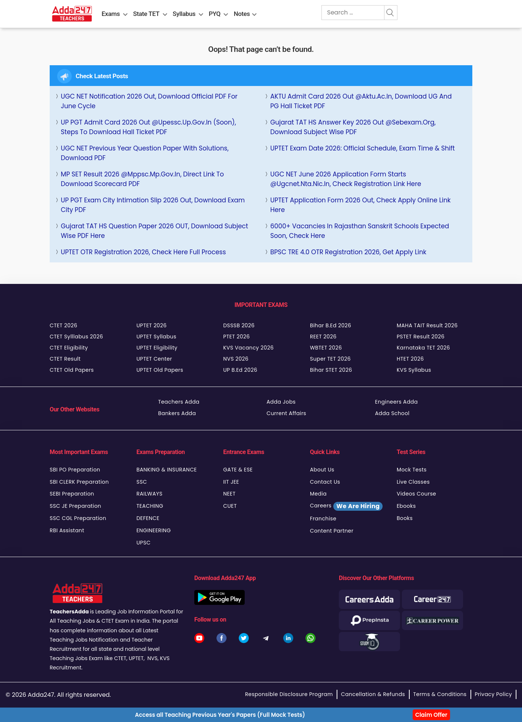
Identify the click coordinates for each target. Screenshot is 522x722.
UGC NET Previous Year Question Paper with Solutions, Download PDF (145, 153)
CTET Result (65, 358)
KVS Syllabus (414, 370)
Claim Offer (431, 715)
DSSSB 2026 (239, 325)
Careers (346, 506)
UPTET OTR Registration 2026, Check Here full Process (143, 252)
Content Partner (331, 530)
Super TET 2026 (330, 358)
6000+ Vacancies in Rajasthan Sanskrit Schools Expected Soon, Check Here (359, 231)
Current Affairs (286, 413)
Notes (242, 13)
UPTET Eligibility (157, 347)
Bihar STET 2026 (331, 370)
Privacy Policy (493, 694)
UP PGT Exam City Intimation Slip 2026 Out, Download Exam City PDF (153, 205)
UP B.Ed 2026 (240, 370)
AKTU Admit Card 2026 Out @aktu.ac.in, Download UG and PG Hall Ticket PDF (361, 101)
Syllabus (184, 13)
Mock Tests (412, 469)
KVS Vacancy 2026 (248, 347)
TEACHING (149, 506)
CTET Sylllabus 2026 (76, 336)
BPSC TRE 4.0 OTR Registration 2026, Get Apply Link (348, 252)
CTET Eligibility (69, 347)
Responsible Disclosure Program (289, 694)
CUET (230, 506)
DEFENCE (147, 518)
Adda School (392, 413)
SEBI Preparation (72, 493)
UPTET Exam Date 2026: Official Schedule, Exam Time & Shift (362, 148)
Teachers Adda (178, 401)
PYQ (215, 13)
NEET (229, 493)
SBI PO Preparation (75, 469)
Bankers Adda (177, 413)
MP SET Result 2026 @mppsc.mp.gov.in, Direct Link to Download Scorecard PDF (142, 179)
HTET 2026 (410, 358)
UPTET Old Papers (159, 370)
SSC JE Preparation (75, 506)
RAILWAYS (149, 493)
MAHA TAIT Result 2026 (427, 325)
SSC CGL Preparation (78, 518)
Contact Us (325, 482)
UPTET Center (154, 358)
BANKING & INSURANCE (166, 469)
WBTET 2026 (326, 347)
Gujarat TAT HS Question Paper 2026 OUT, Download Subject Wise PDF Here (154, 231)
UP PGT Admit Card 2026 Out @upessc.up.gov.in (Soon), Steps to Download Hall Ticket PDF (148, 127)
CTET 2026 (63, 325)
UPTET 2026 (151, 325)
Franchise (323, 518)
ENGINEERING (153, 530)
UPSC (143, 542)
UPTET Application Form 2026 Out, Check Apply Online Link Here (360, 205)
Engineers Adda (396, 401)
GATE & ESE (238, 469)
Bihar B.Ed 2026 (330, 325)
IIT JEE (231, 482)
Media (318, 493)
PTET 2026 (236, 336)
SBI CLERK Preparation (79, 482)
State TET (146, 13)
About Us (322, 469)
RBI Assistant (67, 530)
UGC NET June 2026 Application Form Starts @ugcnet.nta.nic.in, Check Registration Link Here (345, 179)
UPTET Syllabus (156, 336)
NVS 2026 (235, 358)
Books (405, 518)
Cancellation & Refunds (373, 694)
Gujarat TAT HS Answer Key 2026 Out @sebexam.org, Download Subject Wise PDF (353, 127)
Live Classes (413, 482)
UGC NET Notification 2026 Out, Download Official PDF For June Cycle (149, 101)
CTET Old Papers (72, 370)
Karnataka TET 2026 (423, 347)
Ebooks (406, 506)
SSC (141, 482)
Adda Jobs (281, 401)
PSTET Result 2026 (421, 336)
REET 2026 (323, 336)
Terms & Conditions (440, 694)
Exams (111, 13)
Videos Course (416, 493)
